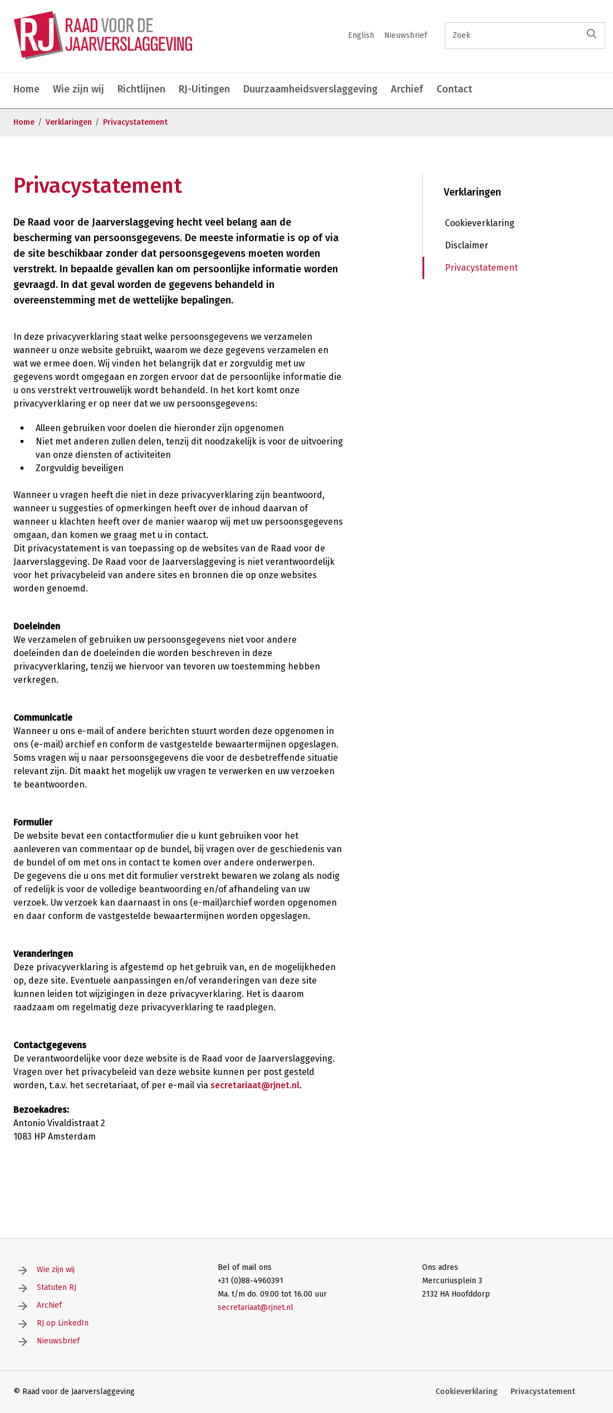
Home (26, 89)
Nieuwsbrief (405, 35)
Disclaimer (466, 245)
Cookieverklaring (479, 223)
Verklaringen (69, 122)
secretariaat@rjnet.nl (255, 1085)
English (361, 35)
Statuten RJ (56, 1287)
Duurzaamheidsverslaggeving (310, 89)
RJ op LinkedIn (63, 1323)
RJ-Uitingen (204, 89)
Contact (454, 89)
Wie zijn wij (78, 89)
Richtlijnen (141, 89)
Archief (407, 89)
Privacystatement (135, 122)
